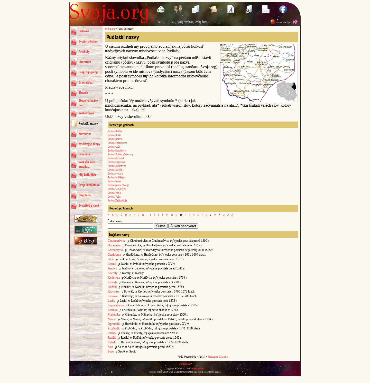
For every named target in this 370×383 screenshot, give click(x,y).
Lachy (111, 301)
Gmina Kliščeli (115, 170)
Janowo (112, 268)
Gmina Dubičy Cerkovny (120, 154)
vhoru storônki (185, 364)
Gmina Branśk (115, 139)
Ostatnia (223, 356)
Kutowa (112, 296)
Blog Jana (85, 195)
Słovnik (83, 92)
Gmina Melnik (115, 173)
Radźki (112, 337)
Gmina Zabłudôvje (117, 200)
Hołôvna (84, 31)
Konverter (85, 133)
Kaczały (112, 273)
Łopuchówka (116, 305)
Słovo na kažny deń (88, 102)
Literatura (85, 61)
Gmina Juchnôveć (117, 166)
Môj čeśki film (87, 174)
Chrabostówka (116, 241)
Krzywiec (113, 291)
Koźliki (112, 287)
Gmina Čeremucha (117, 143)
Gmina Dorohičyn (117, 150)
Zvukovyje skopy (89, 144)
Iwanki (112, 264)
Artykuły (84, 51)
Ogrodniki (114, 324)
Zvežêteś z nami (89, 205)
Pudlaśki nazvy (88, 123)
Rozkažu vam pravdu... (87, 164)
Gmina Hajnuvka (116, 162)
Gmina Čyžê (114, 146)
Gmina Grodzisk (116, 158)
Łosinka (112, 310)
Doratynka (114, 245)
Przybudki (114, 328)
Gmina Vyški (114, 196)
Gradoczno (114, 254)
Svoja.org (110, 29)
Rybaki (112, 342)
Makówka (114, 314)
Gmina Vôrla (114, 193)
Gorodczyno (115, 250)
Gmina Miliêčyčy (117, 177)
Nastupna (213, 356)
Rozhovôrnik (86, 113)
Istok (111, 259)
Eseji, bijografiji (88, 72)
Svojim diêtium (88, 41)
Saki (110, 347)
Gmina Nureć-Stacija (118, 185)
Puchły (112, 333)
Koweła (112, 282)
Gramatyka (85, 82)
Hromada (84, 154)
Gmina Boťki (114, 135)
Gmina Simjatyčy (117, 189)
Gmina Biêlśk (115, 131)
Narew (112, 319)
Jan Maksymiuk (197, 368)
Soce (111, 351)
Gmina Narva (115, 181)
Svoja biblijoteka (89, 185)
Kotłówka (114, 277)
